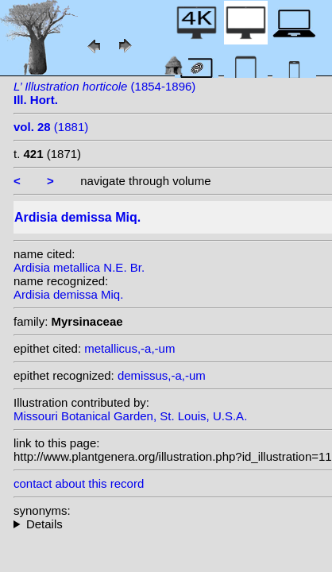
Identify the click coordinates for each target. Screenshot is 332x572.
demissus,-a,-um (162, 375)
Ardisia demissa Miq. (68, 294)
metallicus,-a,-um (129, 348)
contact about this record (79, 483)
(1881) (51, 126)
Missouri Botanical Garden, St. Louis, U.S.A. (130, 416)
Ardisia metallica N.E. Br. (79, 267)
